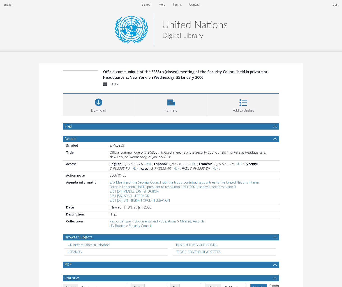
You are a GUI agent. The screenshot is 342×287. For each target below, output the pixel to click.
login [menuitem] (335, 4)
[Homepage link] (171, 28)
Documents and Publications (155, 221)
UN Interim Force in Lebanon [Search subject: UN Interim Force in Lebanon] (89, 245)
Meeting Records (192, 221)
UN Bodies (117, 226)
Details (70, 138)
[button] (171, 104)
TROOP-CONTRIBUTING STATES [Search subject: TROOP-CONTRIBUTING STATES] (198, 252)
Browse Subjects (78, 237)
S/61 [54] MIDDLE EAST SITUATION (134, 191)
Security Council (140, 226)
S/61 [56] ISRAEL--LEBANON (129, 196)
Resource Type (120, 221)
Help (162, 4)
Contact (195, 4)
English (8, 4)
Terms (177, 4)
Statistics (72, 278)
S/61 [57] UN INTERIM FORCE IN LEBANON (140, 200)
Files (68, 126)
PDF (149, 164)
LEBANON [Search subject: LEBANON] (75, 252)
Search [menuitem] (147, 4)
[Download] (99, 104)
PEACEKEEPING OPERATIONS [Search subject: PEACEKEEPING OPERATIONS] (196, 245)
